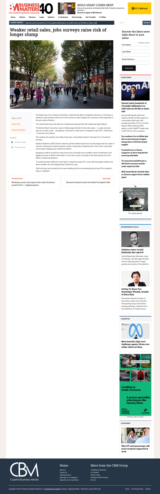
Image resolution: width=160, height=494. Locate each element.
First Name (126, 45)
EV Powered (95, 472)
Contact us (63, 472)
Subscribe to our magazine (69, 477)
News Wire (16, 124)
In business (125, 423)
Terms (127, 489)
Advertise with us (65, 475)
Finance (32, 17)
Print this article (17, 147)
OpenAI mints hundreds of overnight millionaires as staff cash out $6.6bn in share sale (61, 23)
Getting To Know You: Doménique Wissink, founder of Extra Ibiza (135, 292)
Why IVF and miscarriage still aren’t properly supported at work (135, 449)
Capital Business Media (52, 489)
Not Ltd (93, 480)
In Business (63, 17)
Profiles (102, 17)
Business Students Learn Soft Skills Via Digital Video (88, 182)
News (13, 17)
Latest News (126, 77)
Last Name (126, 52)
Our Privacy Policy (137, 489)
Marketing (125, 319)
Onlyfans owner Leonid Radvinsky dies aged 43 (132, 251)
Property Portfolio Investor (99, 477)
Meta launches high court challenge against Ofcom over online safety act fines (135, 344)
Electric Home (95, 475)
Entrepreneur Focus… (130, 227)
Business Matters (19, 130)
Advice (22, 17)
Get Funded (91, 17)
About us (63, 470)
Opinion (51, 17)
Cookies (147, 489)
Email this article (18, 142)
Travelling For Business (98, 470)
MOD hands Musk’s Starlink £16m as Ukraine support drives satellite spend (135, 174)
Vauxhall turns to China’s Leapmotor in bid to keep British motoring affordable (134, 153)
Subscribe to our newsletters (69, 480)
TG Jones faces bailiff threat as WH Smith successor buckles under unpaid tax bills (133, 164)
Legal (41, 17)
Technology (77, 17)
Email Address (129, 59)
